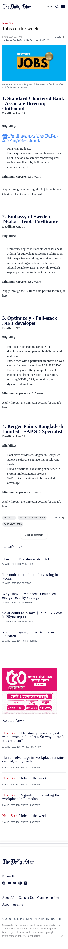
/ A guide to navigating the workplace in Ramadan (31, 797)
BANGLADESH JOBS (13, 524)
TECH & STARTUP (42, 40)
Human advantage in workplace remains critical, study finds (33, 759)
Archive (18, 904)
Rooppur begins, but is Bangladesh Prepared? (29, 634)
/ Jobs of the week (24, 778)
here (46, 194)
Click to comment (34, 534)
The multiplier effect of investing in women (30, 576)
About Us (8, 897)
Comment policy (48, 897)
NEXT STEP (9, 518)
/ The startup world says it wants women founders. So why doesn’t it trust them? (33, 736)
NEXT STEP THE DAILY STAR (32, 518)
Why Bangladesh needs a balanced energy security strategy (29, 595)
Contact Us (26, 897)
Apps (5, 904)
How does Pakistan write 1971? (26, 559)
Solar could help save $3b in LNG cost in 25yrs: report (32, 615)
